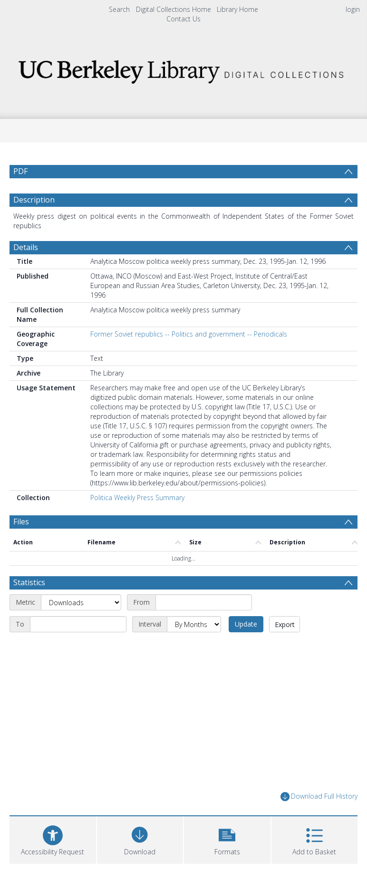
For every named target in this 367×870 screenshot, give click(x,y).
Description (34, 199)
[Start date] (203, 602)
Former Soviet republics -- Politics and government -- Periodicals (188, 333)
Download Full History (318, 797)
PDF (20, 171)
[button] (227, 838)
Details (25, 247)
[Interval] (194, 624)
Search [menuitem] (119, 9)
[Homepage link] (183, 69)
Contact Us (183, 18)
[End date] (78, 624)
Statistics (29, 582)
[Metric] (81, 602)
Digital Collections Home (173, 9)
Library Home (237, 9)
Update (246, 623)
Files (21, 521)
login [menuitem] (353, 9)
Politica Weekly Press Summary (137, 497)
